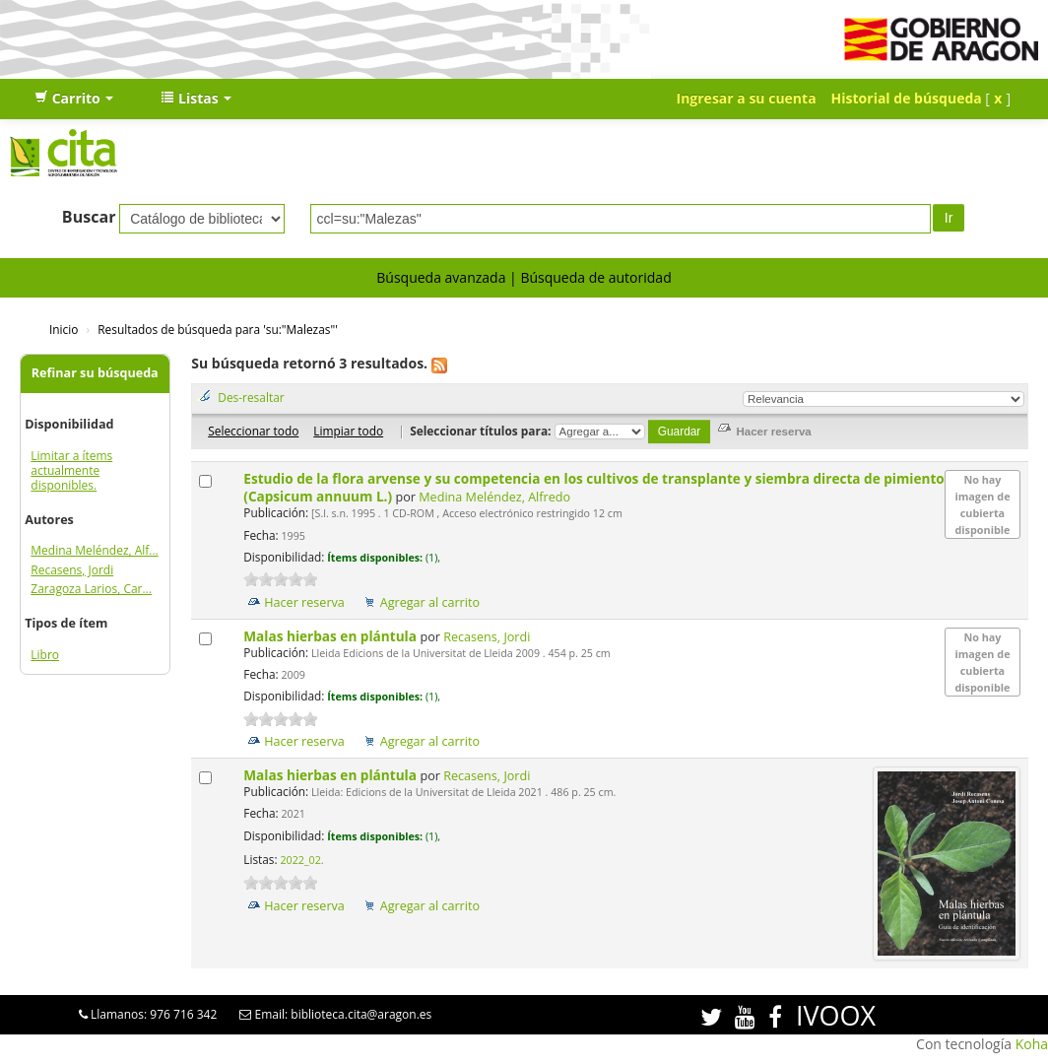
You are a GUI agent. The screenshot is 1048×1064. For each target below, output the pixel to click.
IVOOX (836, 1015)
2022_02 (300, 860)
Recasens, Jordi (72, 570)
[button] (74, 98)
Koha (1031, 1043)
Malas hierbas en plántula (331, 636)
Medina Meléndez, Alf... (94, 550)
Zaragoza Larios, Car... (91, 588)
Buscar (89, 217)
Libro (45, 654)
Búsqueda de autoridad (595, 277)
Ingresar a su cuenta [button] (747, 98)
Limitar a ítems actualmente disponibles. (71, 470)
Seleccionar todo (253, 430)
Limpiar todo (348, 430)
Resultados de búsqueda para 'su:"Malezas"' (218, 329)
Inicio (63, 329)
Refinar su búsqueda (95, 373)
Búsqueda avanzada (440, 277)
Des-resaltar (251, 397)
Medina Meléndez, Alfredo (494, 497)
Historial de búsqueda (906, 98)
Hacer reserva (304, 602)
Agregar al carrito (430, 602)
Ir (949, 218)
